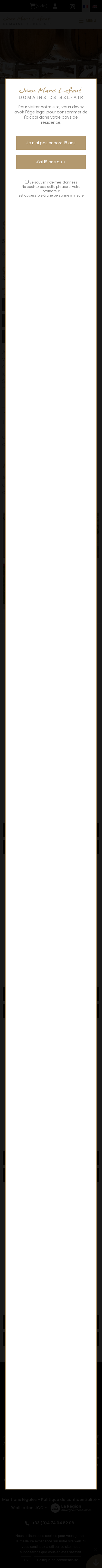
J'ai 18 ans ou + (51, 162)
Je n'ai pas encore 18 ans (51, 143)
